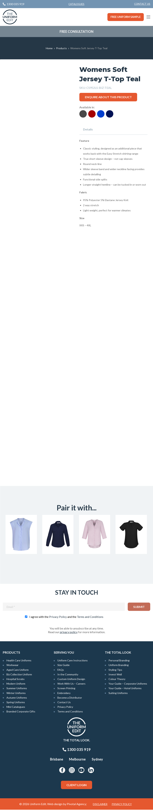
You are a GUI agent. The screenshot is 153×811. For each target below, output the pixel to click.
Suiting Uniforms (118, 694)
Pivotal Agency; (77, 805)
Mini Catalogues (15, 708)
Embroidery (64, 694)
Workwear (12, 666)
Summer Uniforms (16, 689)
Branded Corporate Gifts (20, 712)
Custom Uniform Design (71, 680)
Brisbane (56, 760)
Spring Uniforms (15, 703)
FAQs (60, 670)
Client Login (76, 786)
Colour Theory (117, 680)
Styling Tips (115, 670)
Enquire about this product (108, 97)
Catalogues (76, 4)
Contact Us (142, 3)
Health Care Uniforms (18, 661)
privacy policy (69, 633)
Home (49, 48)
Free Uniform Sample (126, 16)
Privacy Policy (58, 618)
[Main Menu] (148, 16)
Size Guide (63, 666)
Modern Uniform (15, 684)
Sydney (97, 760)
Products (61, 48)
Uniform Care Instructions (72, 661)
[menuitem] (142, 4)
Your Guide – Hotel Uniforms (125, 689)
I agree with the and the (66, 618)
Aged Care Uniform (17, 670)
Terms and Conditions (90, 618)
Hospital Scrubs (15, 680)
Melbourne (77, 760)
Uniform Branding (119, 666)
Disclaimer (100, 805)
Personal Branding (119, 661)
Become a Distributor (69, 698)
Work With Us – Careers (71, 684)
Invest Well (115, 675)
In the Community (67, 675)
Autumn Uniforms (16, 698)
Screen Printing (66, 689)
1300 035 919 (77, 751)
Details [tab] (88, 129)
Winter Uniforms (16, 694)
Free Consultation (76, 31)
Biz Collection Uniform (19, 675)
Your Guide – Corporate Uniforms (128, 684)
